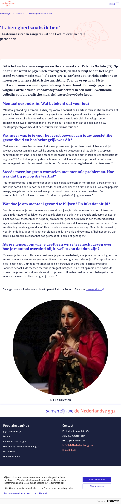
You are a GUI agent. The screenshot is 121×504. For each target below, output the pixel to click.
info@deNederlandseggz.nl (77, 445)
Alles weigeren (97, 486)
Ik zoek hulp (69, 450)
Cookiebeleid (41, 493)
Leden (6, 436)
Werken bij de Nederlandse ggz (21, 446)
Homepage (5, 13)
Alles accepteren (97, 479)
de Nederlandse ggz (14, 441)
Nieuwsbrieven (11, 456)
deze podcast (95, 289)
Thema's (20, 13)
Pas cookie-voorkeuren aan (17, 493)
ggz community (12, 431)
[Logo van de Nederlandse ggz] (8, 4)
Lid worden (9, 451)
